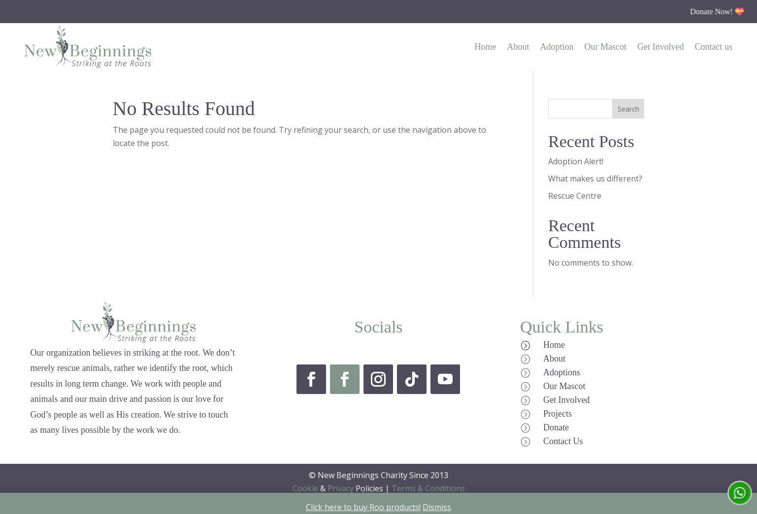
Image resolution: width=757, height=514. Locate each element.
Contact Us (563, 441)
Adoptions (561, 372)
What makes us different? (595, 178)
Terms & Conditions (428, 488)
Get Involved (660, 47)
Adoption (557, 47)
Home (485, 47)
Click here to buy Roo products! (363, 507)
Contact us (714, 47)
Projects (557, 414)
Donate (556, 427)
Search (628, 109)
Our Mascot (605, 47)
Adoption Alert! (575, 161)
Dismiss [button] (437, 507)
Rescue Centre (574, 195)
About (518, 47)
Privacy (341, 488)
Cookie (305, 488)
